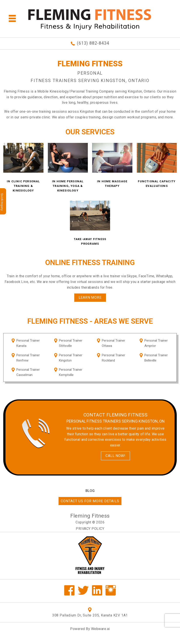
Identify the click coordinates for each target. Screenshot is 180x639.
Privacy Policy (90, 529)
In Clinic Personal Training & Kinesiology (23, 186)
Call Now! (115, 456)
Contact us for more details (90, 501)
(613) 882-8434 (93, 43)
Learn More (90, 297)
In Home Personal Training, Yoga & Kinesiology (67, 186)
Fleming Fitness (90, 516)
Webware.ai (100, 629)
